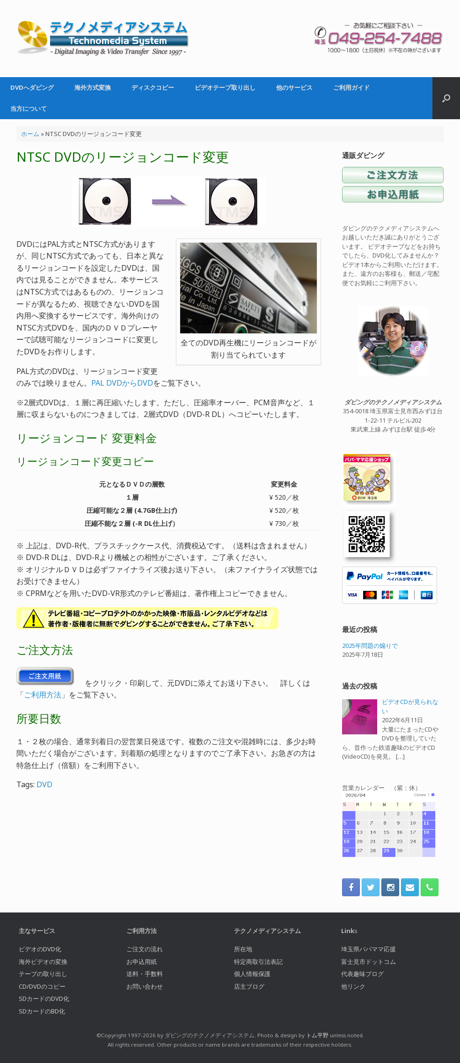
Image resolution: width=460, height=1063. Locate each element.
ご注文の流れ (144, 949)
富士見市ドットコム (368, 961)
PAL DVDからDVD (122, 383)
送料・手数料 (144, 974)
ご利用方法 (42, 695)
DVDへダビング (32, 87)
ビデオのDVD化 (40, 949)
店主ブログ (249, 986)
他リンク (353, 986)
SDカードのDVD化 (44, 998)
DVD (44, 784)
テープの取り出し (43, 974)
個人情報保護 (252, 974)
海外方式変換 (92, 87)
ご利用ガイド (351, 87)
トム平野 (317, 1035)
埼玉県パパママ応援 (368, 949)
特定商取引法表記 (258, 961)
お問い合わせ (144, 986)
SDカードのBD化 (42, 1011)
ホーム (30, 133)
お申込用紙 (141, 961)
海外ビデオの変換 (43, 961)
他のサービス (294, 87)
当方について (28, 108)
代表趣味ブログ (362, 974)
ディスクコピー (152, 87)
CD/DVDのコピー (42, 986)
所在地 (243, 949)
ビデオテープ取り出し (225, 87)
